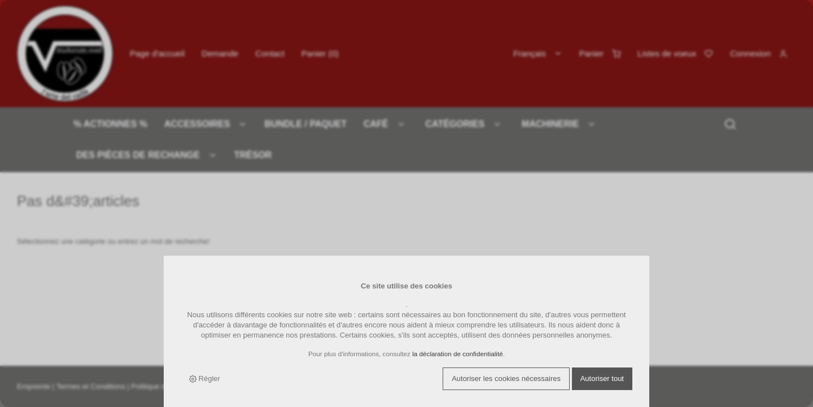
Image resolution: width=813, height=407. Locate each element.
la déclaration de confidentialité (457, 353)
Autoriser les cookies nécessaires (506, 378)
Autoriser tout (602, 378)
